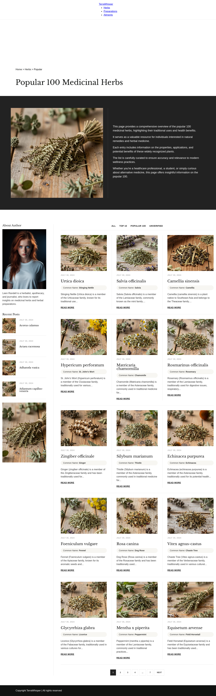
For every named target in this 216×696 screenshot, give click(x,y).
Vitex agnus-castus (184, 544)
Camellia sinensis (183, 281)
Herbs (107, 7)
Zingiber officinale (77, 456)
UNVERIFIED (156, 226)
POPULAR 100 (138, 226)
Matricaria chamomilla (128, 367)
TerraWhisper (106, 4)
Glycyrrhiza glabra (78, 628)
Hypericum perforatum (82, 365)
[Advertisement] (108, 42)
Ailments (108, 15)
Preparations (110, 11)
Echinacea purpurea (185, 456)
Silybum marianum (135, 456)
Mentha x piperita (133, 628)
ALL (113, 226)
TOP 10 (123, 226)
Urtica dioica (72, 281)
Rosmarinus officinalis (187, 365)
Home (19, 69)
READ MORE (67, 307)
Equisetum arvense (184, 628)
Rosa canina (128, 544)
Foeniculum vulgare (79, 544)
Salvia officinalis (131, 281)
